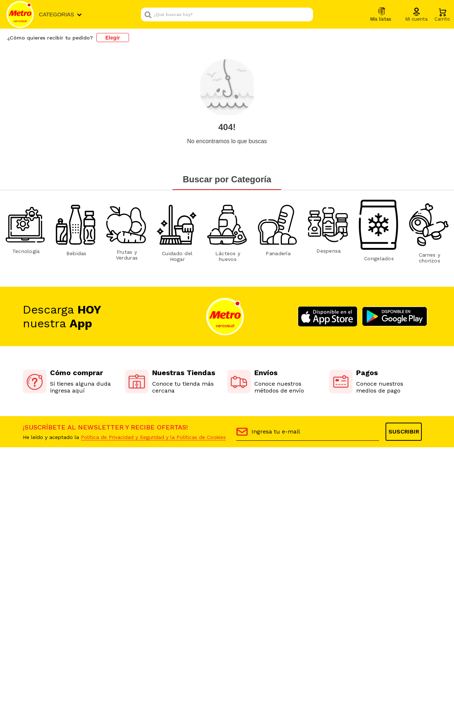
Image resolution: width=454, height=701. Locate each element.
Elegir (112, 38)
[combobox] (227, 14)
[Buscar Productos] (305, 14)
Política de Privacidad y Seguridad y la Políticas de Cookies (153, 437)
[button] (416, 15)
